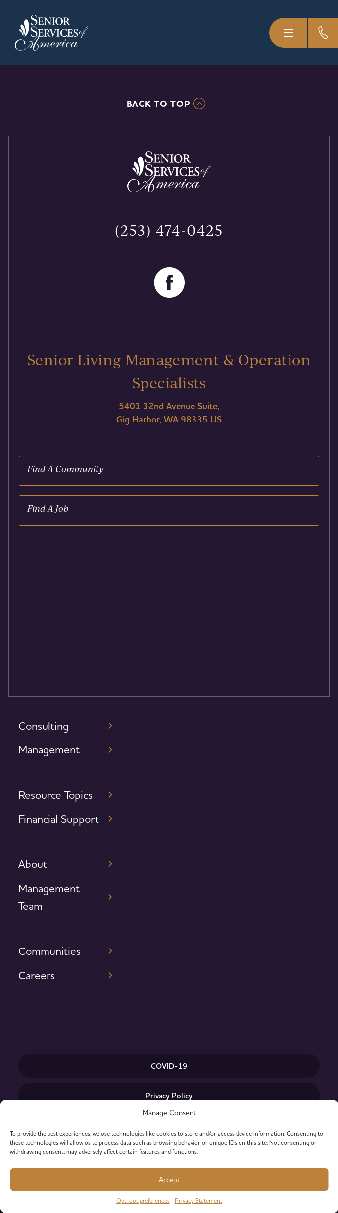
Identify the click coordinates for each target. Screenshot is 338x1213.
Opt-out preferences (143, 1200)
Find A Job (47, 508)
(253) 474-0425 (169, 230)
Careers (36, 975)
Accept (169, 1179)
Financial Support (58, 819)
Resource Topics (55, 795)
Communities (49, 951)
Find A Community (65, 468)
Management (49, 749)
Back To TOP (159, 104)
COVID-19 (169, 1066)
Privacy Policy (169, 1095)
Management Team (49, 897)
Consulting (43, 726)
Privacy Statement (198, 1200)
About (32, 864)
